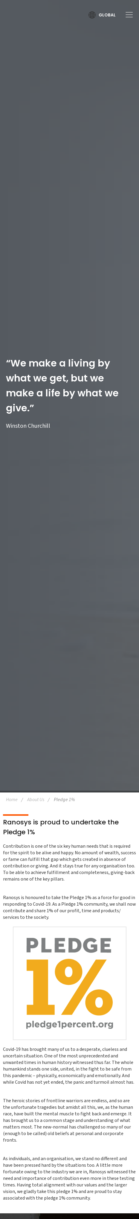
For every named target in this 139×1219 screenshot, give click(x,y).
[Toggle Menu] (127, 15)
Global (107, 15)
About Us (35, 799)
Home (12, 799)
